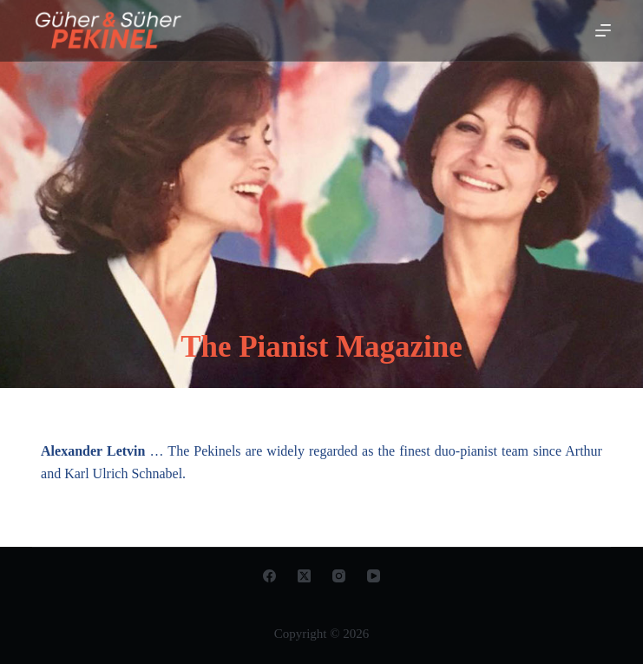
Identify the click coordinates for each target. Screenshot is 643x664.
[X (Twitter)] (304, 575)
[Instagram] (338, 575)
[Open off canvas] (603, 30)
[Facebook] (269, 575)
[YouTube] (373, 575)
